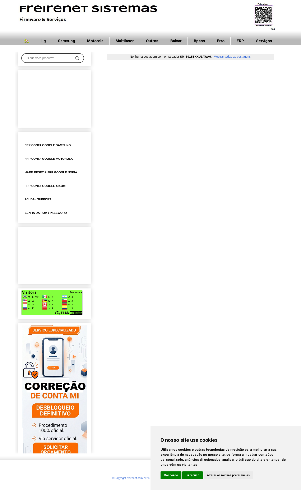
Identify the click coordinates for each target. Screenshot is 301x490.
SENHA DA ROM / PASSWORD (46, 213)
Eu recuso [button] (192, 475)
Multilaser (125, 40)
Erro (220, 40)
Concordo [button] (171, 475)
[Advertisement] (54, 98)
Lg (43, 40)
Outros (152, 40)
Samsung (66, 40)
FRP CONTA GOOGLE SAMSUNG (48, 145)
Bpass (199, 40)
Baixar (176, 40)
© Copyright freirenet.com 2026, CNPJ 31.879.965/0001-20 (147, 478)
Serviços (264, 40)
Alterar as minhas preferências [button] (228, 475)
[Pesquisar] (77, 58)
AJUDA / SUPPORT (38, 199)
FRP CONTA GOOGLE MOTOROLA (49, 158)
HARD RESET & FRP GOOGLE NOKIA (51, 172)
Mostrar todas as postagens (232, 56)
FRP (240, 40)
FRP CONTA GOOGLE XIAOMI (45, 186)
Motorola (95, 40)
